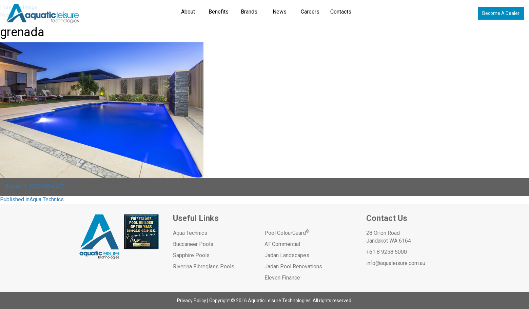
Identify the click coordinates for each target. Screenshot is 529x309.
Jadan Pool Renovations (293, 266)
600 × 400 (53, 186)
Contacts (340, 11)
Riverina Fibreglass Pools (203, 266)
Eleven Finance (282, 277)
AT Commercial (282, 244)
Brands (249, 11)
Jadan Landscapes (286, 255)
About (188, 11)
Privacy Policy (191, 300)
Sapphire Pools (191, 255)
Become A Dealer (501, 13)
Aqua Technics (190, 233)
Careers (310, 11)
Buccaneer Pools (193, 244)
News (280, 11)
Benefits (219, 11)
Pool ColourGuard (286, 233)
